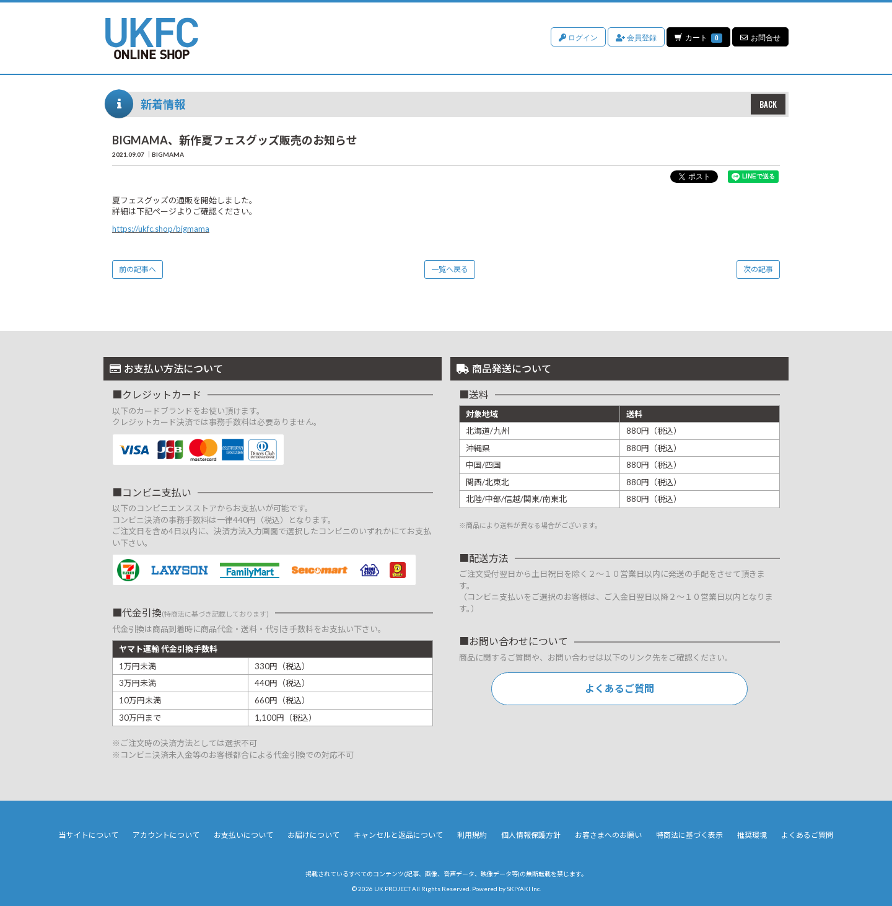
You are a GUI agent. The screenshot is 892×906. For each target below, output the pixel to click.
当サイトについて (88, 835)
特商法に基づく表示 (689, 835)
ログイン (577, 37)
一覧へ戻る (449, 269)
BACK (768, 104)
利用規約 (472, 835)
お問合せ (760, 37)
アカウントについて (166, 835)
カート (698, 37)
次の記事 (758, 269)
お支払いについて (243, 835)
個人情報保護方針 (531, 835)
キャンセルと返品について (398, 835)
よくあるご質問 (619, 688)
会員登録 (635, 37)
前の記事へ (137, 269)
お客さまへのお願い (608, 835)
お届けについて (313, 835)
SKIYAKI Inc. (524, 888)
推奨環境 (752, 835)
